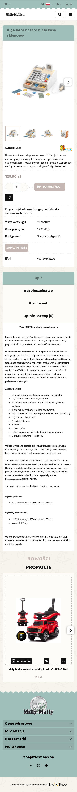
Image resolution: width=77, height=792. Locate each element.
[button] (68, 3)
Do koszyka (48, 186)
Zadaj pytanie (16, 247)
